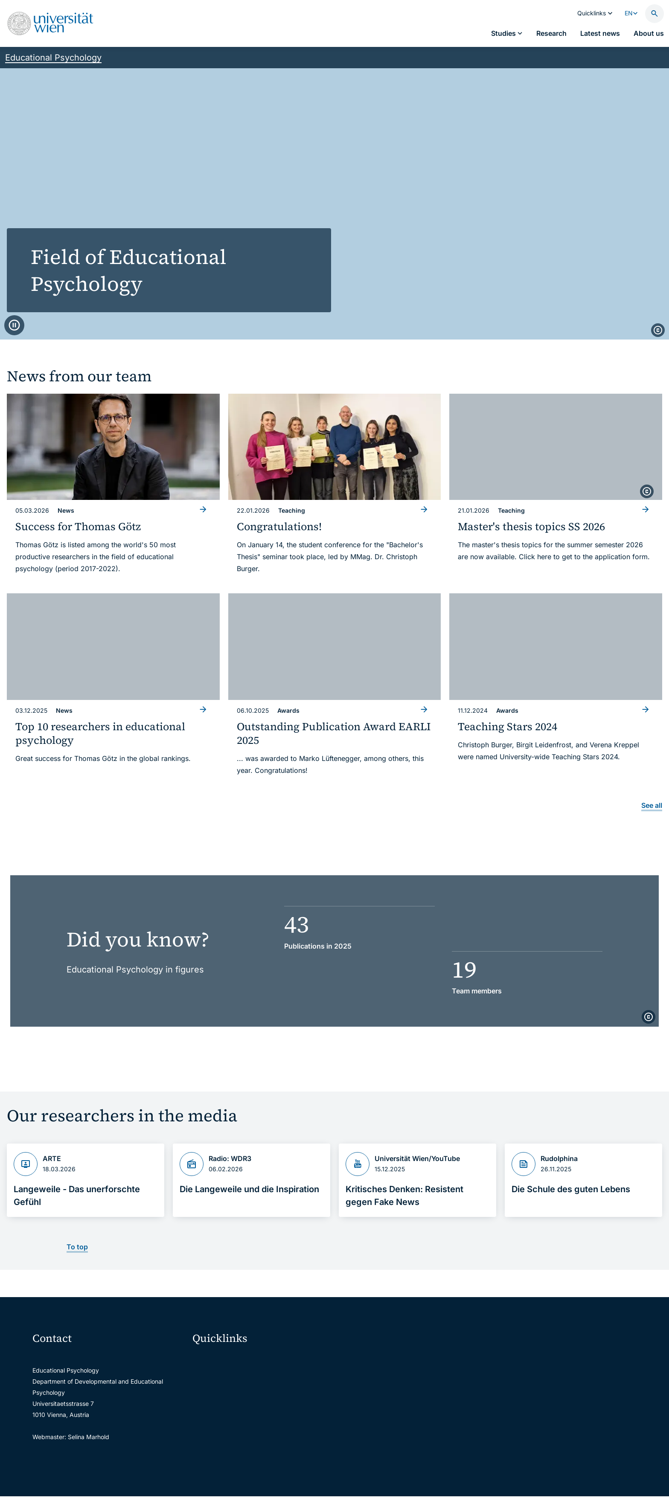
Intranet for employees (229, 1430)
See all (651, 805)
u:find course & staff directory (239, 1413)
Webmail (210, 1377)
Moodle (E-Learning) (226, 1359)
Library (207, 1448)
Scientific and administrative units (245, 1466)
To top (77, 1247)
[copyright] (658, 330)
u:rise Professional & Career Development (255, 1484)
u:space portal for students (235, 1395)
